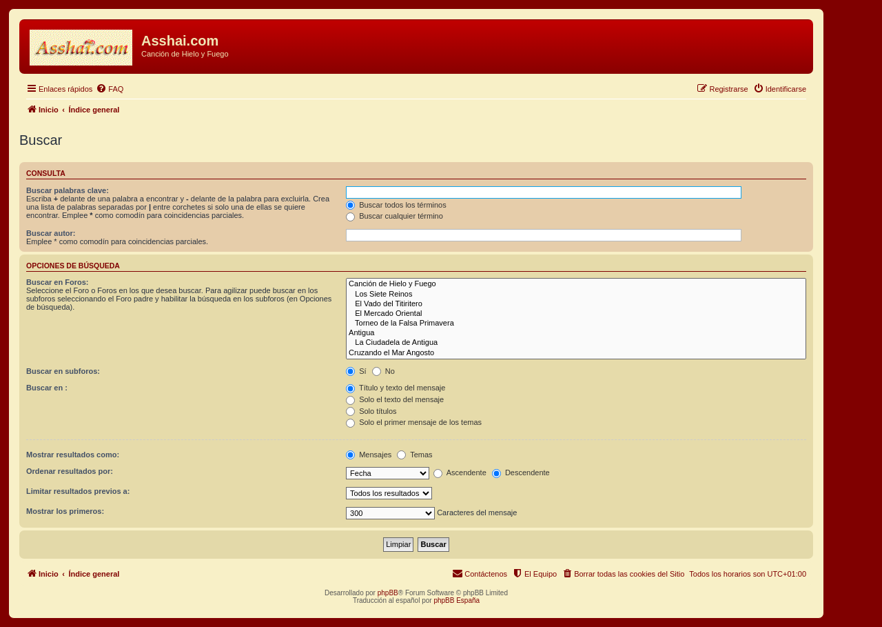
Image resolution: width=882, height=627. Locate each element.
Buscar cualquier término (394, 216)
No (383, 371)
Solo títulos (371, 411)
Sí (356, 371)
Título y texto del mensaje (395, 388)
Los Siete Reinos (576, 294)
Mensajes (368, 454)
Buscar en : (47, 388)
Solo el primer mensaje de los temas (414, 422)
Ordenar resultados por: (69, 471)
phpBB (388, 593)
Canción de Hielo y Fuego (576, 284)
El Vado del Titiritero (576, 304)
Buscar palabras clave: (67, 190)
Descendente (521, 472)
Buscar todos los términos (396, 205)
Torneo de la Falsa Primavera (576, 323)
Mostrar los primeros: (65, 511)
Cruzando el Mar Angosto (576, 353)
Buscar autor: (51, 233)
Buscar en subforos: (63, 371)
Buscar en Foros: (57, 282)
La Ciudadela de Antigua (576, 343)
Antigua (576, 333)
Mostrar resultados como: (72, 454)
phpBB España (456, 600)
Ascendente (459, 472)
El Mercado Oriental (576, 314)
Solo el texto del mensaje (395, 399)
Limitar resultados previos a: (78, 491)
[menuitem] (109, 89)
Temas (414, 454)
